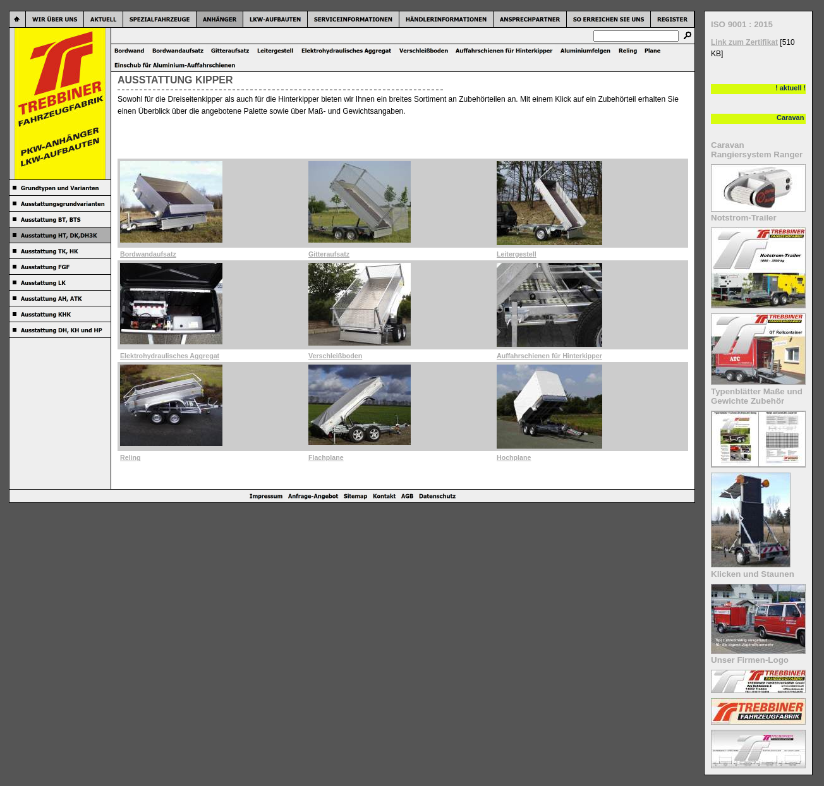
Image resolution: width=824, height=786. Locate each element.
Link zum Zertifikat (744, 42)
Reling (130, 457)
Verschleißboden (335, 356)
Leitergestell (516, 254)
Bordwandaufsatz (148, 254)
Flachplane (326, 457)
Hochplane (514, 457)
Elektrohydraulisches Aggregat (169, 356)
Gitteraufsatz (328, 254)
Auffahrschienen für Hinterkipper (549, 356)
